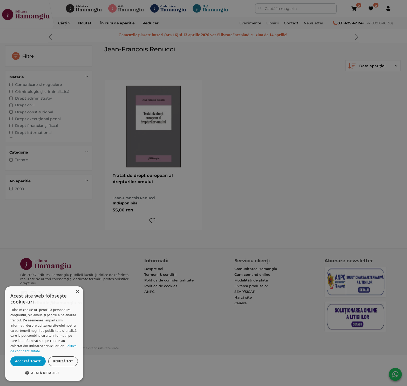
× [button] (77, 292)
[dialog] (44, 333)
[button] (44, 373)
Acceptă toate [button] (28, 361)
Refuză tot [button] (63, 361)
